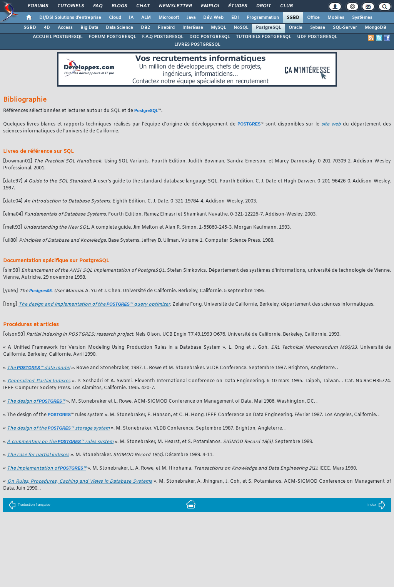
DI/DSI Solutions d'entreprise (70, 17)
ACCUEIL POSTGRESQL (57, 37)
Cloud (115, 17)
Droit (263, 6)
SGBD (293, 17)
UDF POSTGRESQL (317, 37)
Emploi (209, 6)
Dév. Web (213, 17)
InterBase (192, 27)
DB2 (145, 27)
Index (376, 505)
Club (286, 6)
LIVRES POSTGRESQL (197, 44)
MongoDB (375, 27)
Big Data (89, 27)
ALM (146, 17)
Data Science (119, 27)
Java (191, 17)
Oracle (295, 27)
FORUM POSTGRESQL (112, 37)
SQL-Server (345, 27)
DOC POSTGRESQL (209, 37)
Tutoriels (70, 6)
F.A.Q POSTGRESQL (162, 37)
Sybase (317, 27)
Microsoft (169, 17)
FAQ (97, 6)
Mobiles (335, 17)
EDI (235, 17)
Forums (37, 6)
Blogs (118, 6)
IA (131, 17)
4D (47, 27)
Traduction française (29, 505)
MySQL (218, 27)
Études (237, 6)
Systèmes (362, 17)
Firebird (166, 27)
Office (313, 17)
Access (65, 27)
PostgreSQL (268, 27)
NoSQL (241, 27)
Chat (142, 6)
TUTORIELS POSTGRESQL (263, 37)
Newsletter (175, 6)
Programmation (263, 17)
